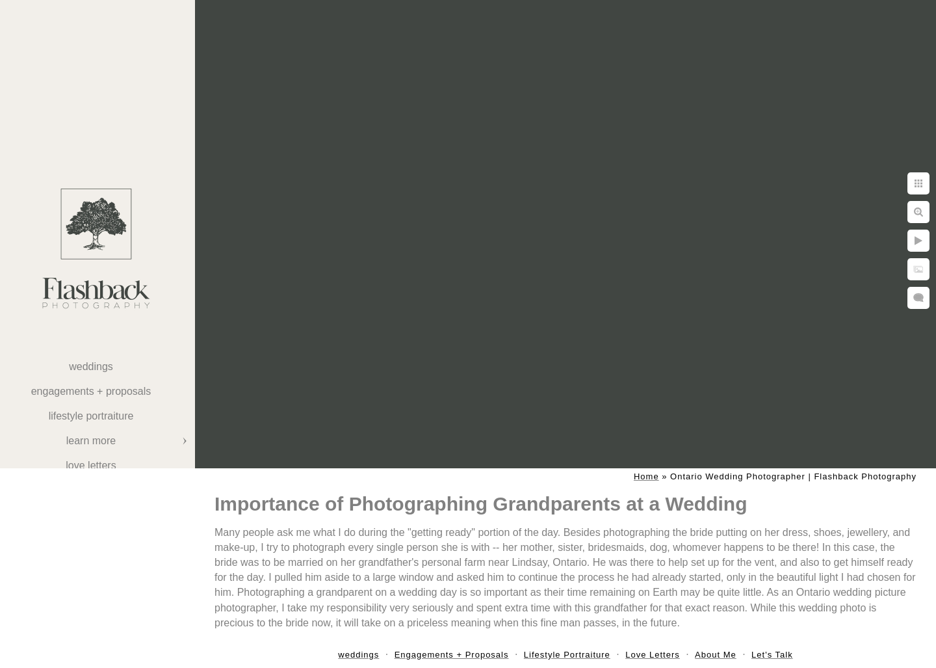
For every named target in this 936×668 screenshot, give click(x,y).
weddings (91, 366)
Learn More (91, 440)
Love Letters (91, 465)
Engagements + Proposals (91, 391)
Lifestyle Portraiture (91, 415)
